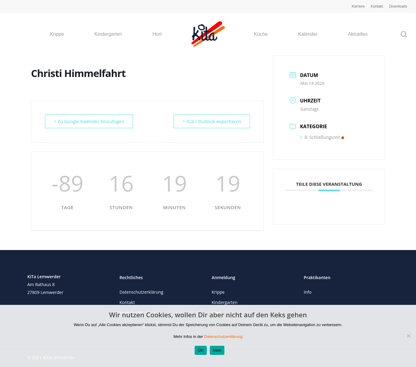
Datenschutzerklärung (141, 292)
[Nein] (408, 336)
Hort (157, 34)
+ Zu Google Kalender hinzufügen (89, 121)
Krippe (57, 34)
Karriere (358, 6)
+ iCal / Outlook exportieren (211, 121)
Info (308, 292)
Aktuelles (358, 34)
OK (200, 350)
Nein (217, 350)
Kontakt (377, 6)
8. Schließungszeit (322, 137)
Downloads (398, 6)
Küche (261, 34)
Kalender (308, 34)
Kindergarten (108, 34)
